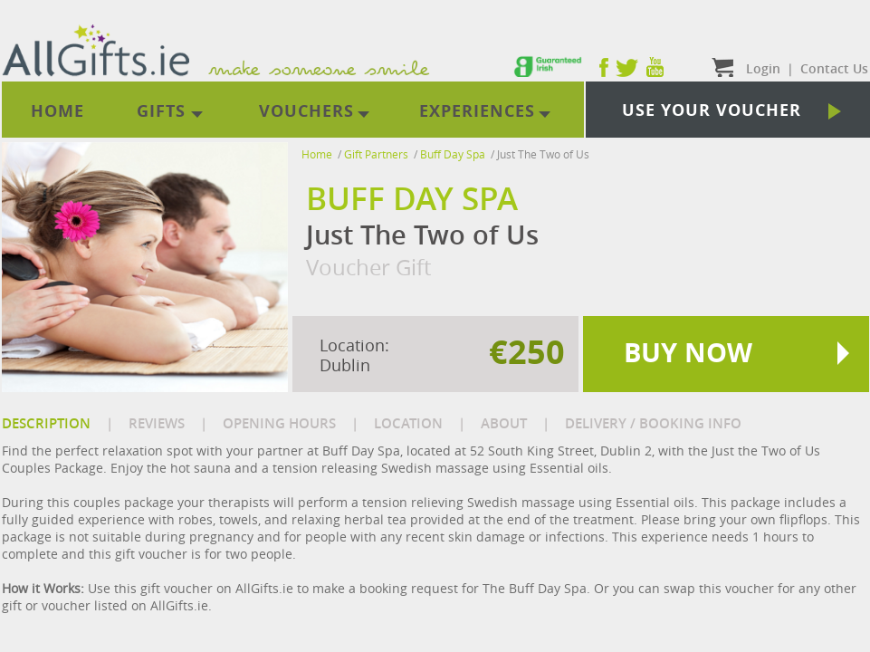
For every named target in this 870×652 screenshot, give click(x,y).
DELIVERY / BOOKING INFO (653, 423)
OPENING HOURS (279, 423)
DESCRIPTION (46, 423)
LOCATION (408, 423)
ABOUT (504, 423)
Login (763, 68)
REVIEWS (157, 423)
